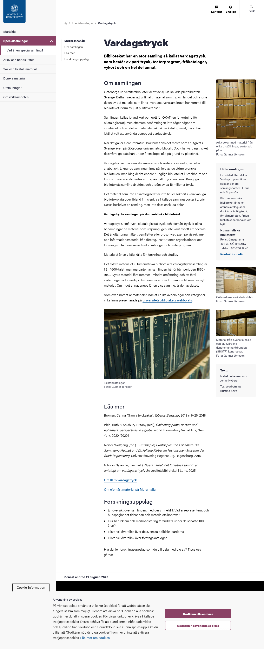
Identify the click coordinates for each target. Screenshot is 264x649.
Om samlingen (73, 47)
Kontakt (216, 10)
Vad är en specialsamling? (25, 50)
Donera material (14, 78)
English (230, 10)
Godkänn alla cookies (198, 614)
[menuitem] (216, 9)
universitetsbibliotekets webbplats (167, 300)
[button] (251, 9)
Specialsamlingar (15, 41)
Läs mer (69, 53)
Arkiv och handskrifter (18, 59)
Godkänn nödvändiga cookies (198, 625)
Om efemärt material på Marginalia (130, 489)
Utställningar (12, 87)
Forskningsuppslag (76, 59)
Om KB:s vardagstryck (120, 479)
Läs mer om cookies (95, 637)
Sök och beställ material (20, 69)
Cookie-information (31, 587)
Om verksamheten (16, 97)
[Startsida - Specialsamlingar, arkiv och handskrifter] (28, 13)
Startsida (9, 31)
